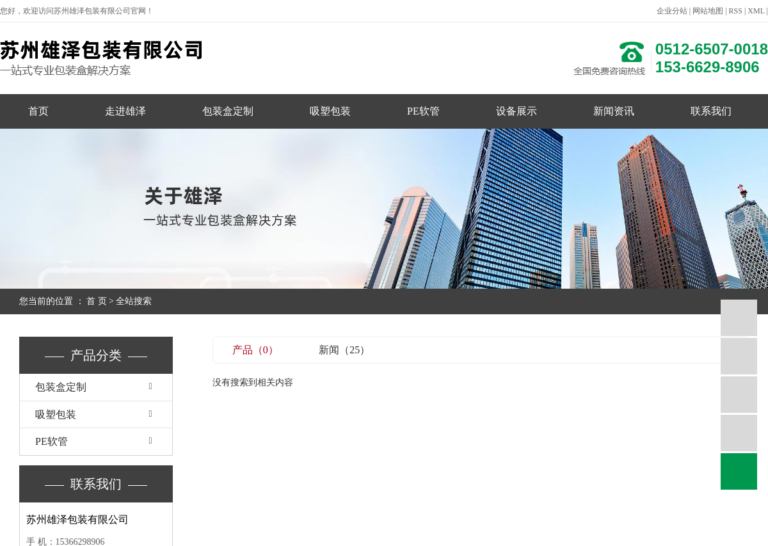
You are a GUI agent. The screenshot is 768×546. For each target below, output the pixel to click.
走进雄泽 (125, 111)
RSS (735, 10)
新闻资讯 (613, 111)
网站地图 (707, 10)
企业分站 (672, 10)
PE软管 (423, 111)
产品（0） (255, 349)
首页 (38, 111)
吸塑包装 (330, 111)
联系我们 (711, 111)
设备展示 (516, 111)
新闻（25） (344, 349)
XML (756, 10)
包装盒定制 (227, 111)
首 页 (96, 301)
